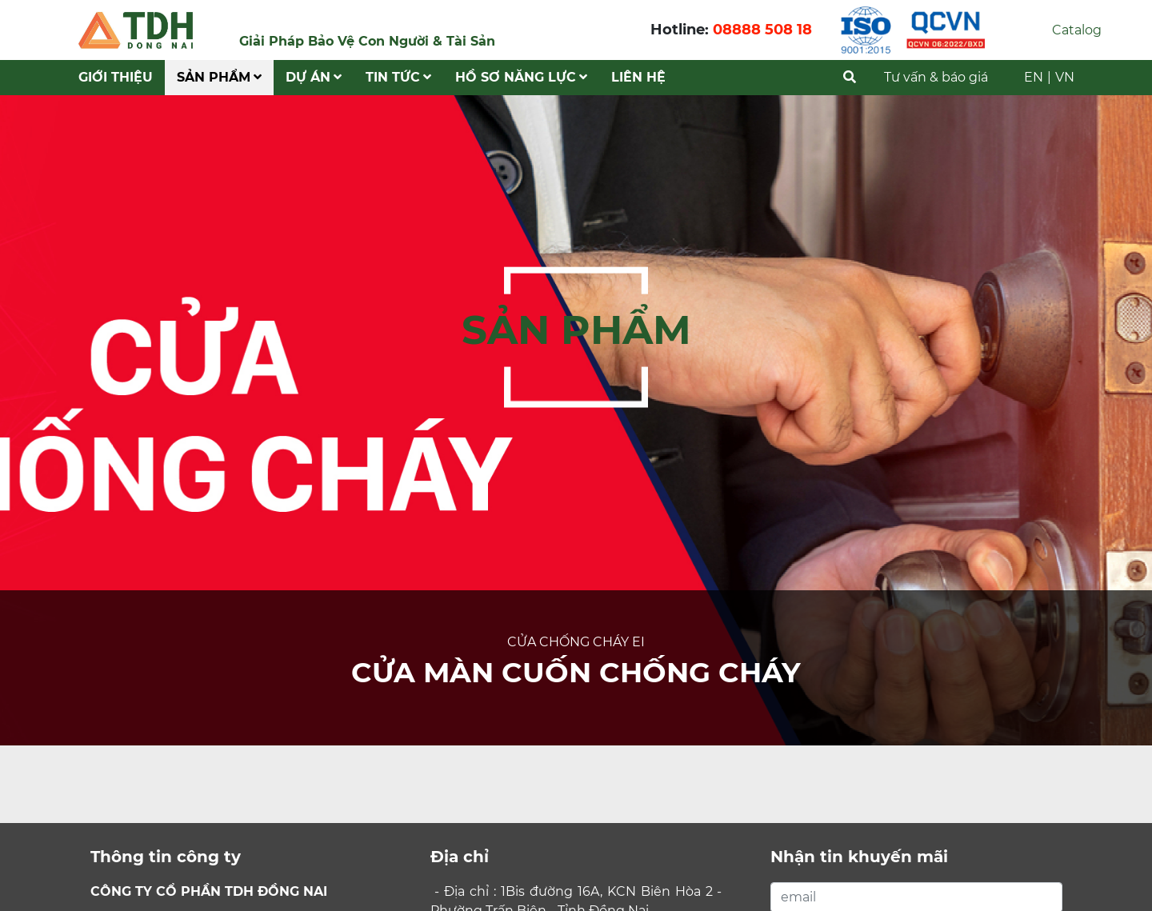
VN (1064, 77)
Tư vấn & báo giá (936, 77)
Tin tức (398, 77)
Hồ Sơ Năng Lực (521, 77)
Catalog (1077, 30)
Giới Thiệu (115, 77)
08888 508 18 (762, 29)
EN (1033, 77)
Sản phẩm (219, 77)
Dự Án (314, 77)
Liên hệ (638, 77)
